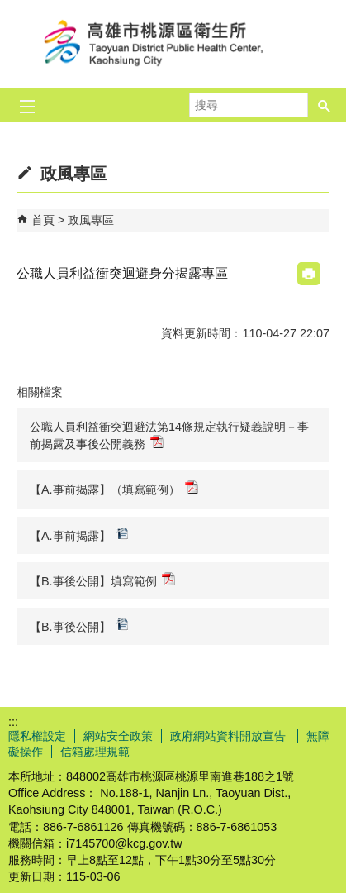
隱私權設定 (37, 736)
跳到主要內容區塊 (8, 8)
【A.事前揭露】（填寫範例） (114, 488)
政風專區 (91, 220)
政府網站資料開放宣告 (229, 736)
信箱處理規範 (95, 751)
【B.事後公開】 (79, 625)
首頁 (43, 220)
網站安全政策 (118, 736)
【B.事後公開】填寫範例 (102, 580)
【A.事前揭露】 (79, 534)
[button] (324, 105)
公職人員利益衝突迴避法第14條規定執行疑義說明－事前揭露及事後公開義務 (169, 435)
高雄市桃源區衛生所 (173, 44)
